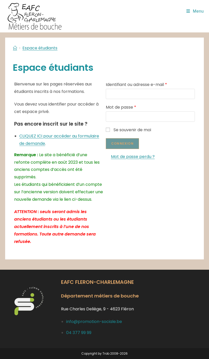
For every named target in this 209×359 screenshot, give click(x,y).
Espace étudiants (39, 48)
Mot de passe (121, 107)
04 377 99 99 (78, 333)
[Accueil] (15, 48)
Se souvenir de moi (128, 130)
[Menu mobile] (195, 11)
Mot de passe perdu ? (133, 157)
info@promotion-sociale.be (94, 322)
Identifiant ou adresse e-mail (136, 84)
